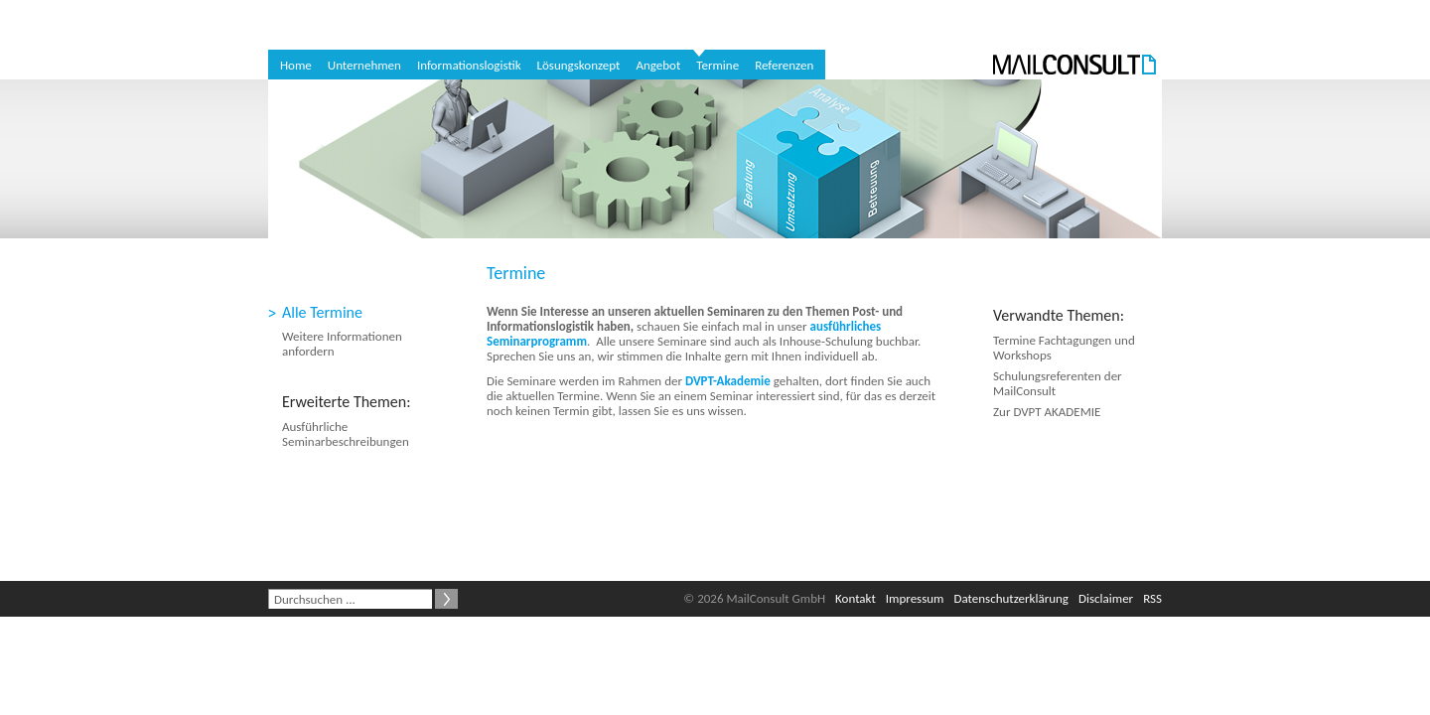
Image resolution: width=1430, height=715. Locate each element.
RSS (1152, 598)
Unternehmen (364, 65)
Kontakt (855, 598)
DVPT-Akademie (728, 380)
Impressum (915, 598)
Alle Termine (322, 312)
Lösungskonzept (579, 65)
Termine (717, 65)
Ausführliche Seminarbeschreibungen (345, 434)
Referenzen (784, 65)
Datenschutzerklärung (1012, 598)
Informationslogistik (469, 65)
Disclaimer (1105, 598)
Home (296, 65)
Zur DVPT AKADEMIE (1046, 411)
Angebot (658, 65)
